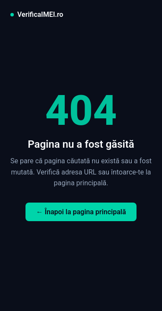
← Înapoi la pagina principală (81, 212)
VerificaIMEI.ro (40, 14)
